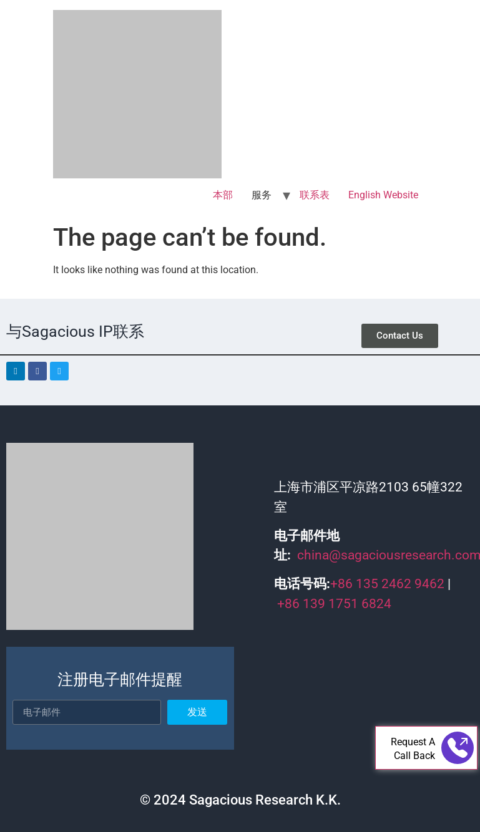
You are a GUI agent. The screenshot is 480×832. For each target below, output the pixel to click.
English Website (383, 195)
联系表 (315, 195)
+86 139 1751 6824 (334, 603)
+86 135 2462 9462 (387, 583)
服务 (262, 195)
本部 (223, 195)
